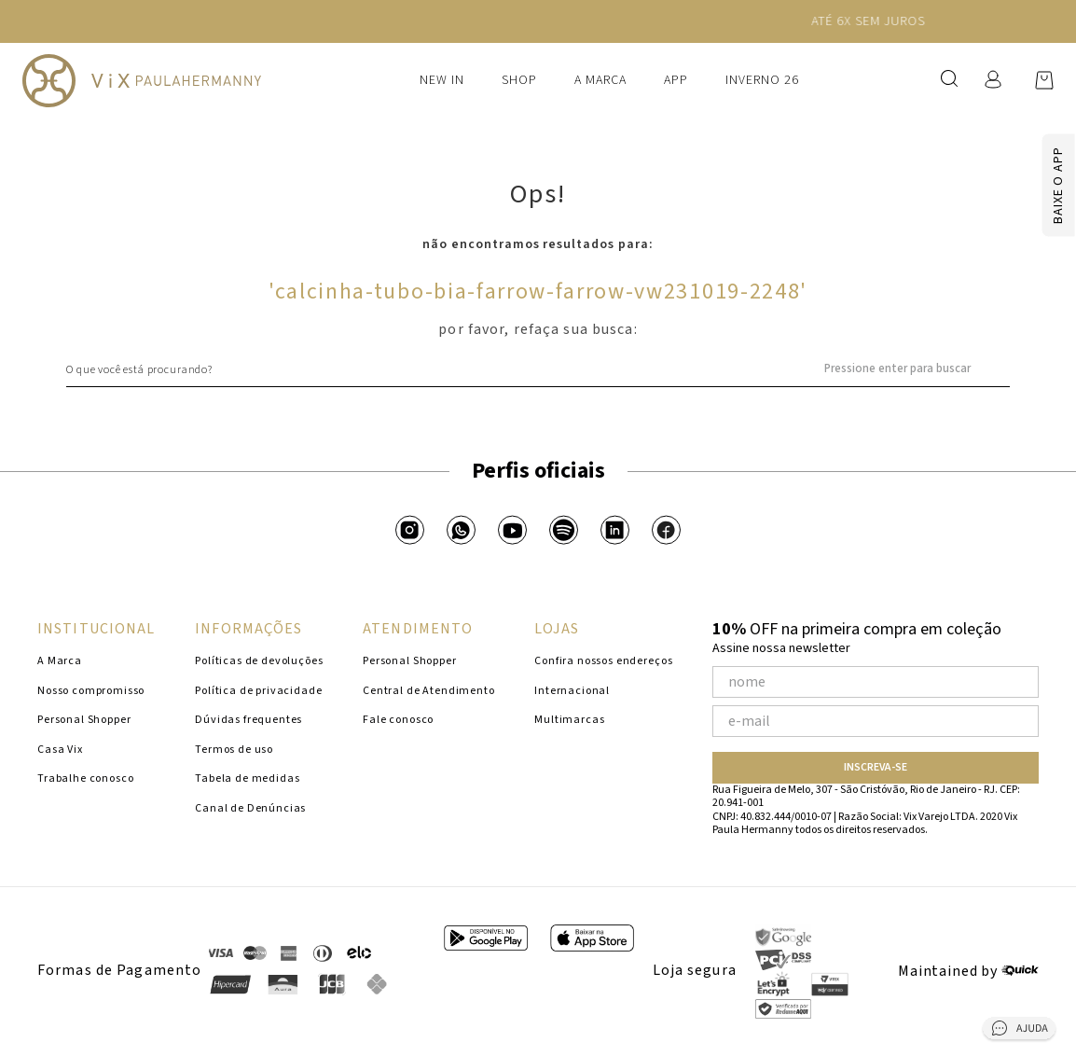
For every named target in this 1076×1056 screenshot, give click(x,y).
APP (676, 80)
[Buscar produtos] (1001, 369)
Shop (519, 80)
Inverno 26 (762, 80)
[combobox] (538, 369)
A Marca (600, 80)
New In (442, 80)
